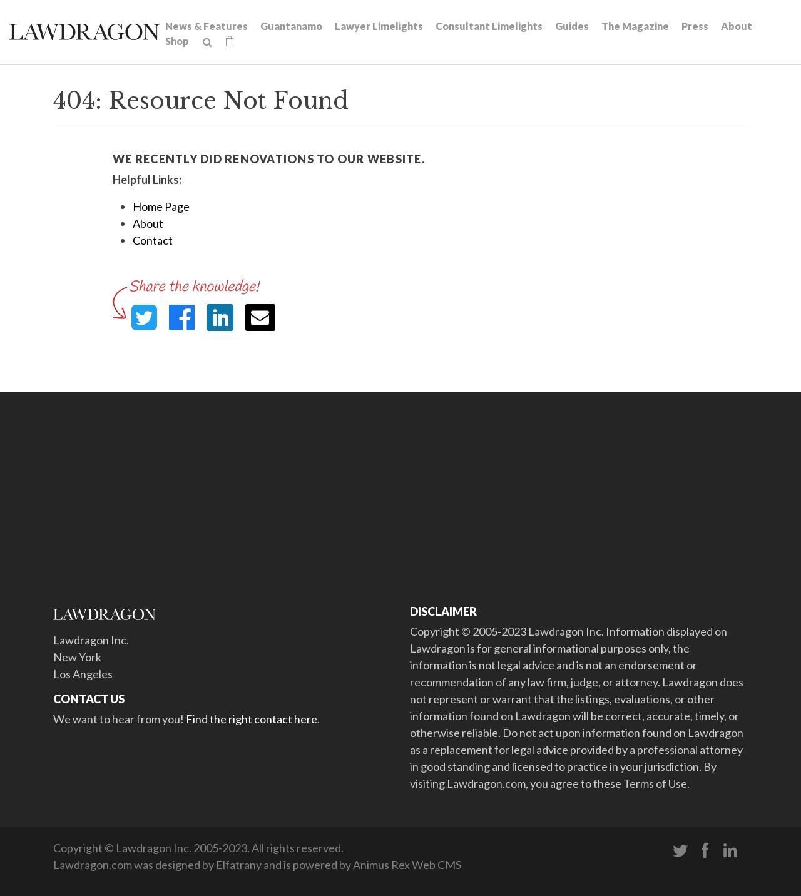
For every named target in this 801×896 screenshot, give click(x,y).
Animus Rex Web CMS (407, 865)
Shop (177, 41)
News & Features (206, 26)
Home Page (161, 206)
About (736, 26)
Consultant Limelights (489, 26)
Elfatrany (239, 865)
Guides (572, 26)
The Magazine (635, 26)
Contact (153, 240)
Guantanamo (291, 26)
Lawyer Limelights (379, 26)
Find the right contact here (251, 719)
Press (694, 26)
